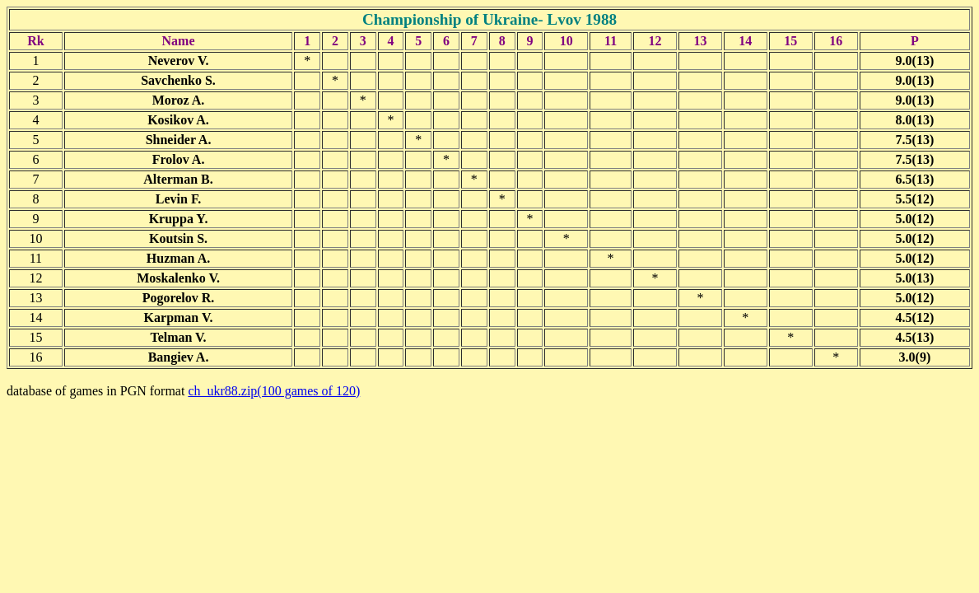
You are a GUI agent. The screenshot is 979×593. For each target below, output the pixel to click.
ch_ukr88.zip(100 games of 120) (274, 391)
